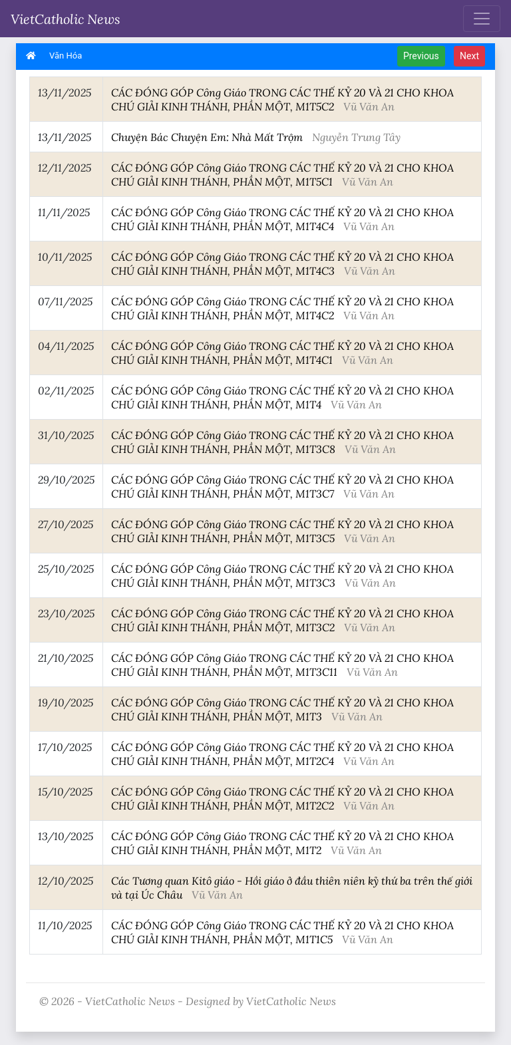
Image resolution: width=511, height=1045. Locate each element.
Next (469, 56)
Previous (421, 56)
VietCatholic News (65, 18)
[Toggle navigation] (481, 18)
